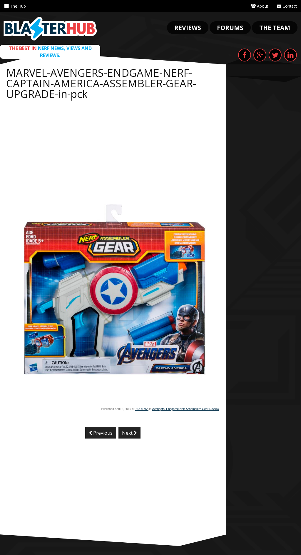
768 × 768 (141, 409)
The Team (274, 28)
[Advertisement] (113, 146)
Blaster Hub (50, 28)
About (258, 6)
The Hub (15, 6)
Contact (286, 6)
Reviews (187, 28)
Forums (230, 28)
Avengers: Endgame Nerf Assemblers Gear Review (185, 409)
